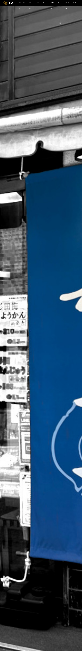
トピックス (44, 4)
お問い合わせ (67, 4)
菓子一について (22, 4)
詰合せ (38, 4)
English (75, 2)
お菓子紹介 (31, 4)
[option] (41, 325)
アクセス (59, 4)
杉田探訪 (52, 4)
